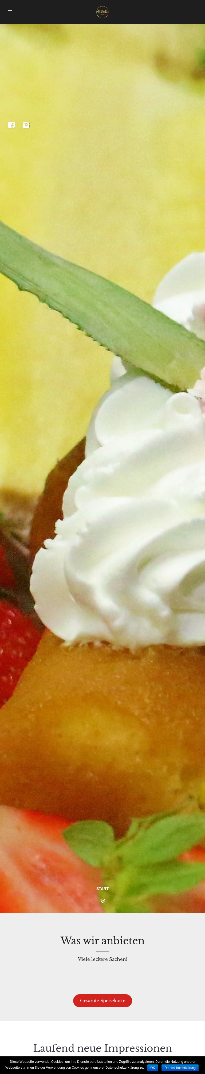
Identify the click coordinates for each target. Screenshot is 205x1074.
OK (152, 1068)
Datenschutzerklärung (180, 1068)
